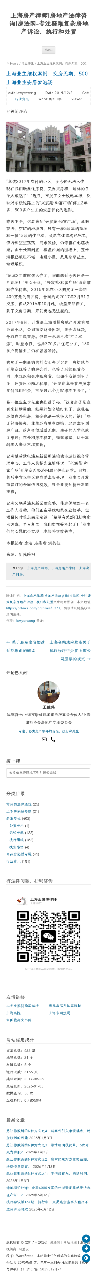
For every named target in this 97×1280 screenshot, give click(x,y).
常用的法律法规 (19, 804)
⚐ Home (12, 63)
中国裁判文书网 (19, 1020)
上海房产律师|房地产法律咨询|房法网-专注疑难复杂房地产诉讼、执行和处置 (48, 23)
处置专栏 (16, 826)
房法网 (55, 1242)
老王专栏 (13, 818)
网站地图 (70, 1242)
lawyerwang (25, 621)
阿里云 (24, 1249)
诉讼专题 (16, 833)
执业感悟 (16, 847)
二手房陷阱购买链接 (22, 1006)
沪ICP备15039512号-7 (43, 1269)
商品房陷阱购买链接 (65, 1006)
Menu (49, 50)
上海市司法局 (59, 1013)
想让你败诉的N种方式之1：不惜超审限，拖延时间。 (48, 1173)
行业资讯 (27, 63)
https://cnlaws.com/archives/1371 (33, 608)
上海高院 (13, 1013)
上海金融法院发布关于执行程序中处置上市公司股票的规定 (70, 650)
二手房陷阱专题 (19, 811)
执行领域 (16, 840)
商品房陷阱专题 (19, 854)
